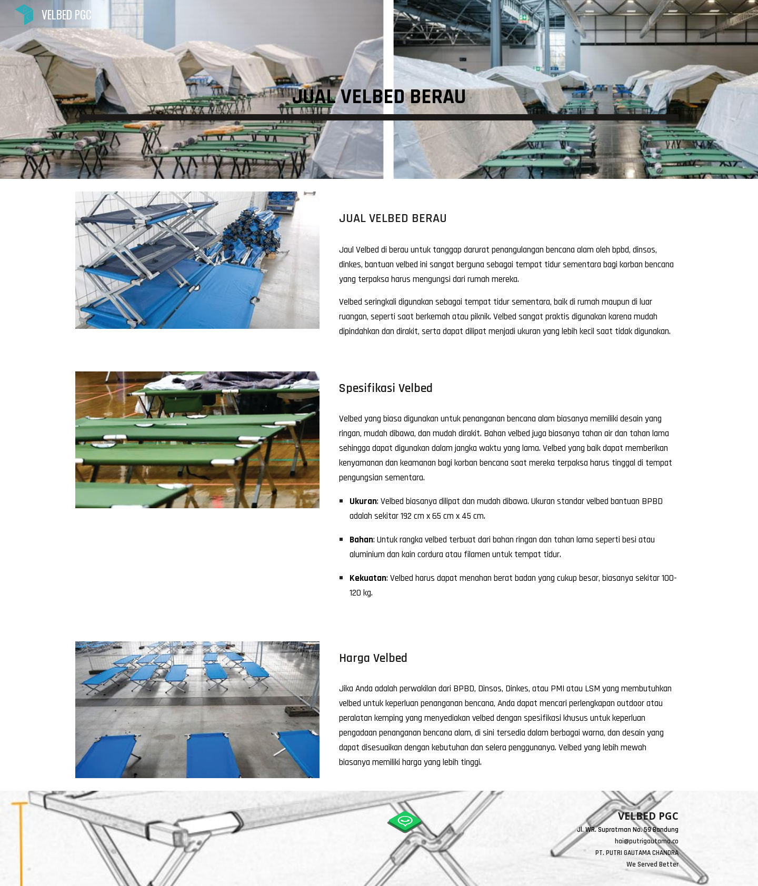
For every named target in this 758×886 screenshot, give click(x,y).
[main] (379, 90)
